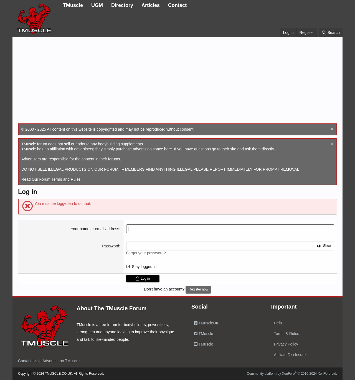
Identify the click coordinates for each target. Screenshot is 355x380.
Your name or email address (95, 229)
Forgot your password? (146, 253)
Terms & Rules (286, 333)
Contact (177, 5)
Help (278, 323)
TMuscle (73, 5)
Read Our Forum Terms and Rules (51, 179)
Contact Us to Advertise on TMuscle (49, 361)
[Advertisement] (177, 82)
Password (110, 246)
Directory (122, 5)
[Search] (331, 32)
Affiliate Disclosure (290, 354)
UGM (97, 5)
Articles (150, 5)
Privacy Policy (286, 344)
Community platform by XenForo (292, 374)
